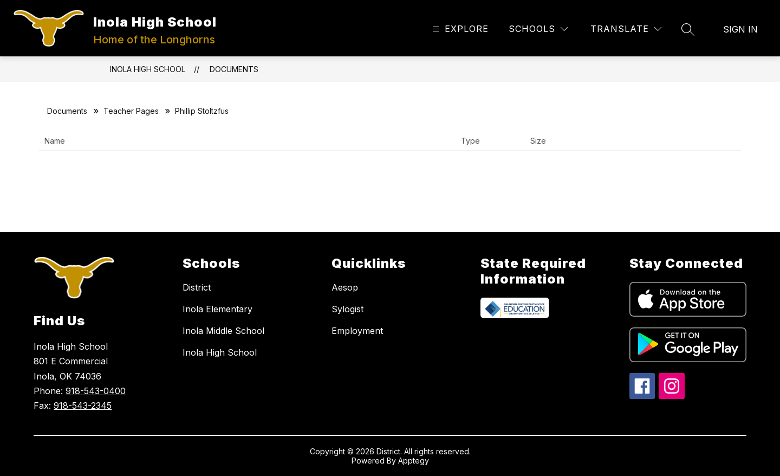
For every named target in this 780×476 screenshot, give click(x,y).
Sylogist (347, 309)
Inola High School (147, 69)
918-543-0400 (96, 390)
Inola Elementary (217, 309)
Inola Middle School (223, 330)
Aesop (345, 287)
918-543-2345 (83, 405)
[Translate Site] (626, 29)
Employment (357, 330)
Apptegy (413, 460)
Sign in (740, 29)
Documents (234, 69)
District (197, 287)
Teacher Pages (131, 110)
